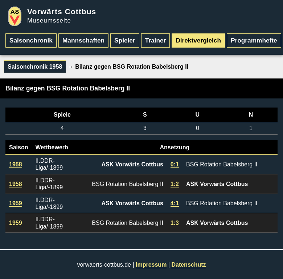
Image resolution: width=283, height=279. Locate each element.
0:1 (175, 164)
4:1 (175, 203)
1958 (15, 164)
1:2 (175, 184)
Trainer (155, 40)
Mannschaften (83, 40)
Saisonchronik (31, 40)
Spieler (124, 40)
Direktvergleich (198, 40)
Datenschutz (188, 265)
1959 (15, 203)
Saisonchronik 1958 (35, 67)
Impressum (151, 265)
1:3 (175, 223)
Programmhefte (254, 40)
